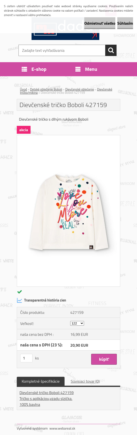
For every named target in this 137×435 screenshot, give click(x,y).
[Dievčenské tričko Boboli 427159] (68, 137)
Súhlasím (125, 23)
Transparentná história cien (41, 300)
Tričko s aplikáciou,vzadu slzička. (45, 398)
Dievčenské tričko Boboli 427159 (46, 393)
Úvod (23, 89)
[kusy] (26, 358)
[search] (111, 50)
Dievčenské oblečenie (79, 89)
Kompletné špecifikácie (41, 381)
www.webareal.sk (62, 428)
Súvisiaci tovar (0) (85, 381)
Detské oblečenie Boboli (46, 89)
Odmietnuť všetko (99, 23)
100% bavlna (29, 404)
